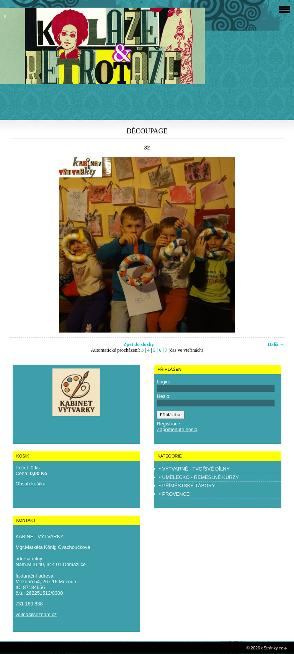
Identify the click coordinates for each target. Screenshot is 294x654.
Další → (276, 344)
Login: (163, 382)
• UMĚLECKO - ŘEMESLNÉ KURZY (199, 477)
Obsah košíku (30, 484)
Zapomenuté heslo (177, 429)
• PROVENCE (174, 494)
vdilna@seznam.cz (36, 614)
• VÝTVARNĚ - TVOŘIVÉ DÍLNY (194, 469)
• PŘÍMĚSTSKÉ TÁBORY (187, 485)
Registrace (168, 424)
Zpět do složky (138, 344)
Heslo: (163, 396)
